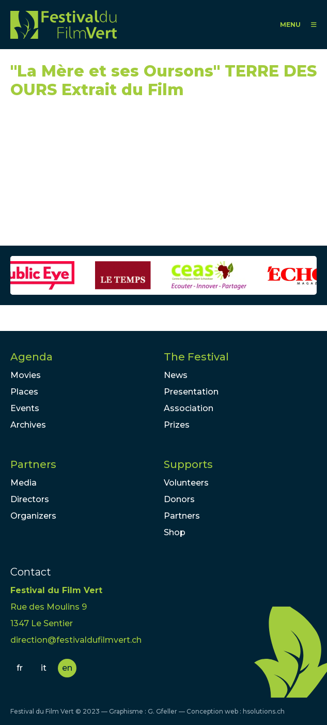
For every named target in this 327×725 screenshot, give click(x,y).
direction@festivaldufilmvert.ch (76, 640)
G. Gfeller (162, 711)
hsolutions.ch (264, 711)
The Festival (196, 357)
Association (188, 408)
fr (20, 668)
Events (24, 408)
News (176, 375)
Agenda (31, 357)
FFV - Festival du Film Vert (63, 24)
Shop (174, 532)
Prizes (177, 425)
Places (24, 392)
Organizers (33, 516)
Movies (25, 375)
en (67, 668)
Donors (179, 499)
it (43, 668)
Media (23, 483)
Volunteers (186, 483)
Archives (28, 425)
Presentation (191, 392)
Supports (188, 464)
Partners (33, 464)
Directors (29, 499)
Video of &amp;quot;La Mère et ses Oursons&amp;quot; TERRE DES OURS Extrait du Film (103, 177)
